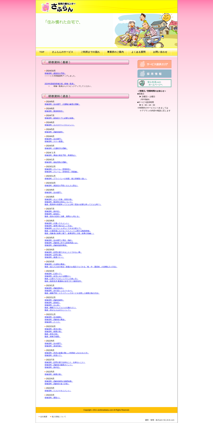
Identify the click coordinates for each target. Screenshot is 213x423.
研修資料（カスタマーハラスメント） (60, 125)
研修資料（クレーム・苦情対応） (58, 169)
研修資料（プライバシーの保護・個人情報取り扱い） (66, 179)
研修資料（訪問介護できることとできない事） (63, 252)
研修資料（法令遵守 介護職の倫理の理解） (62, 104)
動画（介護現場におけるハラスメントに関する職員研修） (68, 231)
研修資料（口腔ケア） (53, 274)
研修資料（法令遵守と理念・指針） (59, 240)
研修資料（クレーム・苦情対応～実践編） (61, 172)
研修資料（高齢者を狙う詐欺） (57, 384)
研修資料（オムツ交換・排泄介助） (59, 199)
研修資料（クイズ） (53, 322)
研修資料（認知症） (53, 214)
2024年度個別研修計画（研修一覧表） (60, 84)
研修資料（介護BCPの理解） (56, 148)
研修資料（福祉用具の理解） (56, 162)
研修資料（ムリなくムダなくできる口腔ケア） (63, 228)
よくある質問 (138, 52)
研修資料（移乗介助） (53, 331)
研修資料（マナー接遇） (54, 141)
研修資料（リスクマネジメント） (58, 391)
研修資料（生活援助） (53, 317)
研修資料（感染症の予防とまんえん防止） (61, 185)
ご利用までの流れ (90, 52)
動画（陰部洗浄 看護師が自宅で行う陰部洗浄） (63, 281)
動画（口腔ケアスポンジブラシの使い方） (61, 279)
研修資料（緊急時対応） (54, 111)
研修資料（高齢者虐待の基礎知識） (59, 381)
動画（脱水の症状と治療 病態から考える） (62, 216)
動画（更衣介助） (52, 334)
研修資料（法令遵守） (53, 139)
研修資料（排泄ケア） (53, 355)
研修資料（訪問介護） (53, 255)
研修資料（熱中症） (53, 211)
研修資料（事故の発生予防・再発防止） (61, 155)
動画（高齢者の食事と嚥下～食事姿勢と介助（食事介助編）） (69, 233)
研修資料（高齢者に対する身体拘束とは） (61, 243)
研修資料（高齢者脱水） (54, 288)
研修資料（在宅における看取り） (58, 276)
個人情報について (59, 417)
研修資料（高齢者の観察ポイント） (59, 365)
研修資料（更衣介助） (53, 329)
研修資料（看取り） (53, 398)
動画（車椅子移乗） (53, 336)
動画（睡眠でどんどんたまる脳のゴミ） (61, 308)
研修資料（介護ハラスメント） (57, 223)
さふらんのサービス (62, 52)
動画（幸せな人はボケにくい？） (58, 310)
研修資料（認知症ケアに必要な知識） (60, 118)
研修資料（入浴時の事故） (55, 264)
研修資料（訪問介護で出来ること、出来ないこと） (65, 362)
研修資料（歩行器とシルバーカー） (59, 291)
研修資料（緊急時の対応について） (59, 202)
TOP (42, 52)
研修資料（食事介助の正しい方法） (59, 226)
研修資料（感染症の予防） (55, 73)
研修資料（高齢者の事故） (55, 320)
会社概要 (43, 417)
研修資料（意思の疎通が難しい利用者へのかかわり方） (67, 353)
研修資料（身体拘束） (53, 346)
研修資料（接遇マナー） (54, 257)
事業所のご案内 (115, 52)
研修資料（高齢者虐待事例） (56, 245)
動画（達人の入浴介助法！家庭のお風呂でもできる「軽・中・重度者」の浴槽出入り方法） (81, 267)
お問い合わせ (160, 52)
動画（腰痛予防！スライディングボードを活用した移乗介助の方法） (72, 293)
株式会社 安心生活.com (165, 420)
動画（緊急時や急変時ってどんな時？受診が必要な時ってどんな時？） (73, 204)
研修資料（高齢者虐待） (54, 132)
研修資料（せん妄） (53, 305)
